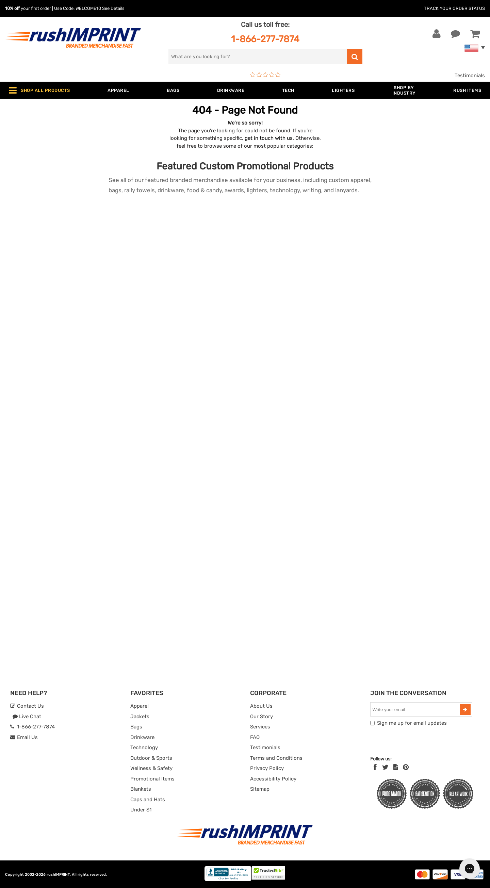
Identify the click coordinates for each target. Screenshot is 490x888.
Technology (144, 747)
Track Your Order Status (454, 8)
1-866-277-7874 (265, 39)
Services (260, 727)
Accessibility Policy (273, 779)
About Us (261, 706)
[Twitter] (385, 767)
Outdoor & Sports (151, 758)
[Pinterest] (406, 767)
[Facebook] (375, 767)
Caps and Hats (147, 799)
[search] (257, 56)
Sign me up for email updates (412, 723)
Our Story (261, 716)
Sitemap (260, 789)
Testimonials (470, 75)
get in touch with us (269, 138)
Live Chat (26, 716)
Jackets (139, 716)
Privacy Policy (267, 768)
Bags (136, 727)
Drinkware (142, 737)
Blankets (140, 789)
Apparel (139, 706)
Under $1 (140, 810)
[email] (416, 709)
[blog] (395, 767)
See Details (113, 8)
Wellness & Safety (151, 768)
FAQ (255, 737)
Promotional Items (152, 779)
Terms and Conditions (276, 758)
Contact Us (27, 706)
